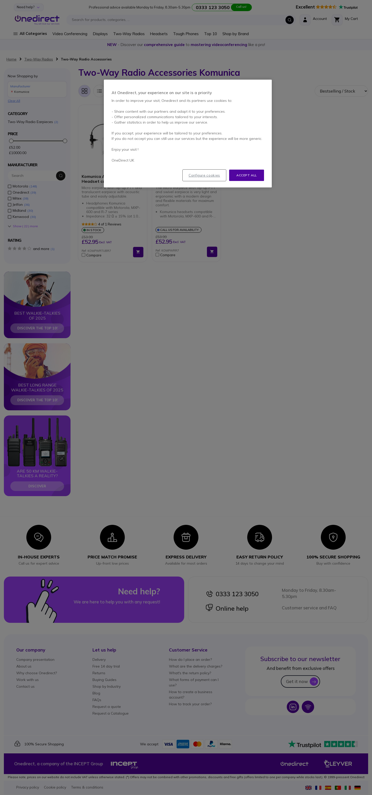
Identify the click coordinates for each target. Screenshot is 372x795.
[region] (188, 134)
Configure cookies (204, 175)
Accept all (246, 175)
